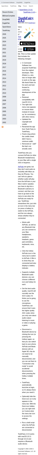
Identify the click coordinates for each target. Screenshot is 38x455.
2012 (4, 86)
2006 (4, 108)
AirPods (21, 167)
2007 (4, 104)
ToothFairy (13, 6)
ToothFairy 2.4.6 (29, 12)
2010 (4, 93)
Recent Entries (7, 12)
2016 (4, 71)
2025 (4, 38)
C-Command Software (7, 2)
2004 (4, 115)
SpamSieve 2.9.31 (26, 10)
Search (31, 6)
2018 (4, 63)
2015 (4, 75)
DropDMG (19, 2)
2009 (4, 97)
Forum (25, 6)
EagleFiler (27, 2)
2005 (4, 111)
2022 (4, 49)
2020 (4, 56)
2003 (4, 119)
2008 (4, 100)
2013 (4, 82)
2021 (4, 52)
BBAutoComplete (8, 16)
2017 (4, 67)
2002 (4, 122)
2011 (4, 89)
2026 (4, 34)
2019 (4, 60)
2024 (4, 41)
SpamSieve (4, 6)
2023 (4, 45)
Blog (19, 6)
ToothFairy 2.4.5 (26, 19)
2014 (4, 78)
